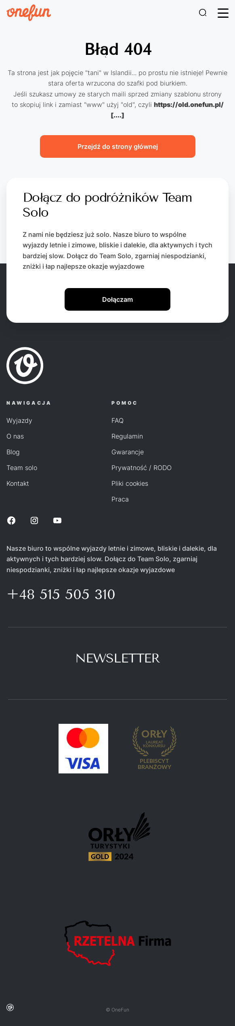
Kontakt (17, 483)
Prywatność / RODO (141, 468)
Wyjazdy (19, 420)
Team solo (21, 468)
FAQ (117, 420)
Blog (13, 452)
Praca (120, 499)
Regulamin (127, 436)
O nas (15, 436)
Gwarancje (127, 452)
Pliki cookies (129, 483)
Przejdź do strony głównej (118, 146)
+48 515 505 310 (60, 594)
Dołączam (117, 299)
